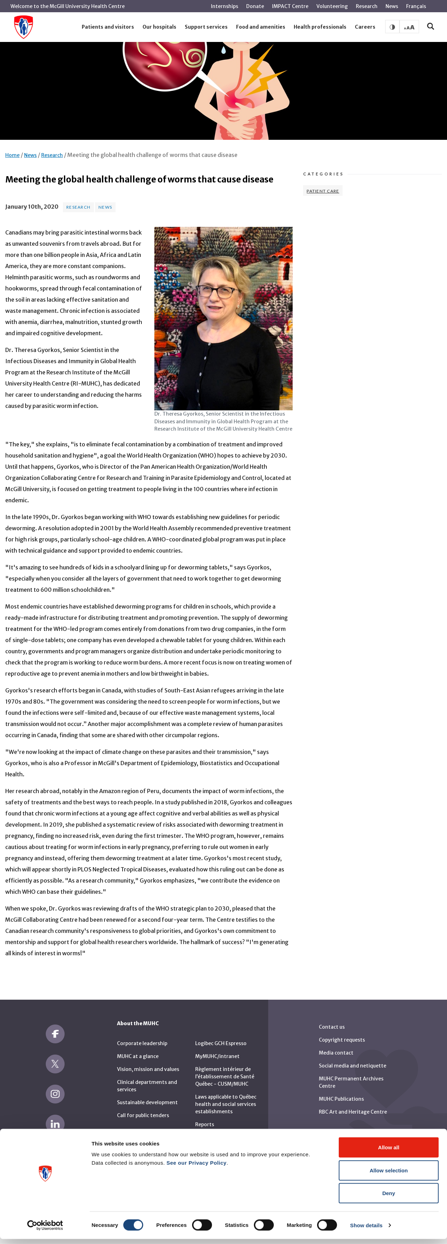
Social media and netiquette (352, 1066)
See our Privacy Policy (197, 1168)
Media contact (336, 1053)
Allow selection (388, 1175)
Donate (255, 6)
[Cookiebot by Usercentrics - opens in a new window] (45, 1230)
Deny (388, 1198)
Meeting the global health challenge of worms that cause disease (152, 154)
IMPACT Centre (290, 6)
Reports (204, 1124)
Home (12, 155)
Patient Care (323, 191)
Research (367, 6)
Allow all (389, 1152)
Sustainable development (147, 1102)
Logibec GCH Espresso (221, 1043)
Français (416, 6)
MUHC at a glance (138, 1056)
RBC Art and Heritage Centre (353, 1112)
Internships (224, 6)
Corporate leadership (142, 1043)
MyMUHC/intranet (217, 1056)
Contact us (332, 1027)
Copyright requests (342, 1040)
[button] (108, 27)
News (392, 6)
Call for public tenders (143, 1115)
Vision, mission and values (148, 1069)
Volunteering (332, 6)
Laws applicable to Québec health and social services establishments (225, 1104)
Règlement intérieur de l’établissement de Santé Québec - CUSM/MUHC (224, 1076)
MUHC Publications (341, 1099)
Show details (366, 1230)
